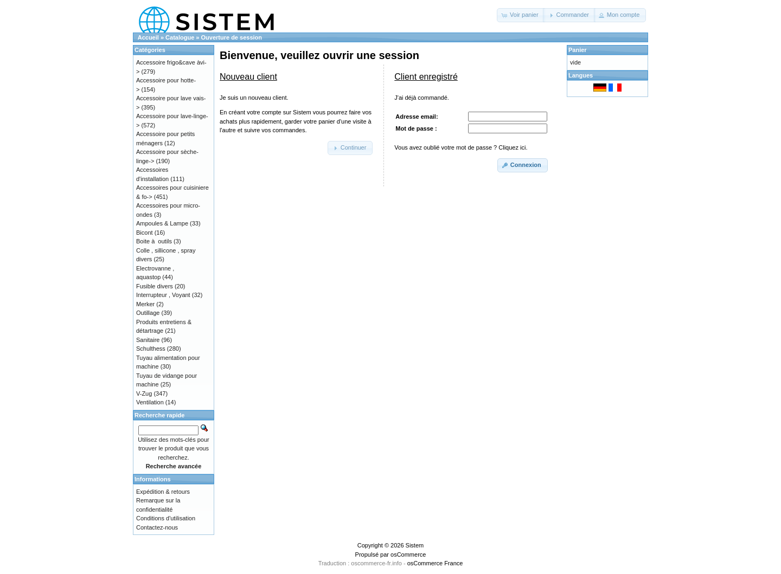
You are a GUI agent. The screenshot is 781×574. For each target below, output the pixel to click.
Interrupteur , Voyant (163, 295)
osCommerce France (435, 563)
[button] (521, 15)
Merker (145, 304)
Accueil (148, 37)
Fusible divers (154, 286)
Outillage (147, 312)
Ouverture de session (232, 37)
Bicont (144, 232)
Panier (577, 50)
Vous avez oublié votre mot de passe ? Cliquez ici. (460, 147)
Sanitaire (147, 340)
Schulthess (150, 348)
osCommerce (408, 554)
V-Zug (144, 393)
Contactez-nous (157, 527)
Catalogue (179, 37)
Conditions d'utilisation (165, 518)
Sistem (415, 545)
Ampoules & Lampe (162, 223)
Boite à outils (154, 241)
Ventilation (150, 402)
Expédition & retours (163, 491)
